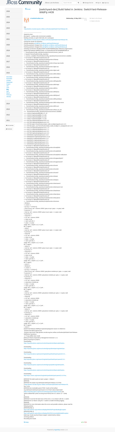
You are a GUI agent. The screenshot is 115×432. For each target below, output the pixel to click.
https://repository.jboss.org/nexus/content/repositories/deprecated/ (42, 391)
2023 (8, 28)
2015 (8, 73)
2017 (8, 61)
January (8, 96)
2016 (8, 67)
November (9, 78)
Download (9, 129)
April (7, 91)
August (8, 84)
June (7, 87)
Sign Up (105, 2)
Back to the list (94, 21)
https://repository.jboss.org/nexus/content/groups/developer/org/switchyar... (44, 348)
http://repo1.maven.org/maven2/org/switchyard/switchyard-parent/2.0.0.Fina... (45, 375)
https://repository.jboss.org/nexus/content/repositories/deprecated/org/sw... (44, 343)
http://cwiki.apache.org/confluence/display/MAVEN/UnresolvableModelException (46, 413)
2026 (8, 11)
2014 (8, 103)
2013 (8, 109)
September (9, 82)
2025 (8, 17)
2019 (8, 50)
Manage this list (88, 2)
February (8, 95)
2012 (8, 115)
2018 (8, 56)
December (9, 77)
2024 (8, 22)
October (8, 80)
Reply (26, 422)
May (7, 89)
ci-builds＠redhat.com (36, 18)
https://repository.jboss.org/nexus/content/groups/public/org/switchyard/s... (44, 364)
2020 (8, 45)
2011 (8, 120)
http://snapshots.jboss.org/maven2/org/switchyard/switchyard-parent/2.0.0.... (45, 354)
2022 (8, 34)
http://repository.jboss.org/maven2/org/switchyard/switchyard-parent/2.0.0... (45, 359)
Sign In (98, 2)
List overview (9, 125)
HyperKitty (57, 429)
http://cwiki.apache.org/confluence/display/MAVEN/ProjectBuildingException (45, 409)
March (8, 93)
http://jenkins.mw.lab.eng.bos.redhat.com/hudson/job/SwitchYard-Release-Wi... (46, 29)
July (7, 86)
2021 (8, 39)
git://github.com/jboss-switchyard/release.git (46, 43)
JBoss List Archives (32, 2)
